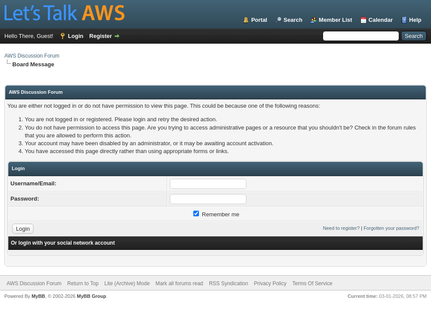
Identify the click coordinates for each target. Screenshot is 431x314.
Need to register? (341, 228)
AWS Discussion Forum (31, 56)
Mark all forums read (179, 283)
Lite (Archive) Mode (127, 283)
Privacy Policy (270, 283)
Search (292, 20)
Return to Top (83, 283)
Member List (335, 20)
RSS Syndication (228, 283)
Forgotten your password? (391, 228)
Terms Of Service (312, 283)
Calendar (381, 20)
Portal (259, 20)
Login (75, 36)
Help (415, 20)
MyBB (38, 296)
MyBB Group (91, 296)
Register (100, 36)
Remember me (216, 214)
